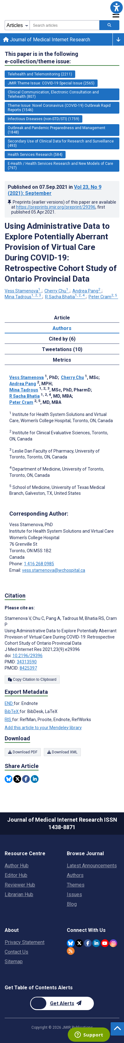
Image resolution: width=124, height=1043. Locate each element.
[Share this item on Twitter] (17, 779)
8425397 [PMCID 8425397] (28, 668)
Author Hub (17, 866)
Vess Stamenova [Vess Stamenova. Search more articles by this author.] (23, 290)
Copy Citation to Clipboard (32, 679)
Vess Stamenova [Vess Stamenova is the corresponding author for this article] (31, 524)
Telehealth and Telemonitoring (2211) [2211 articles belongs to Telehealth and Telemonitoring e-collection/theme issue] (40, 74)
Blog (72, 904)
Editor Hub (16, 875)
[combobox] (64, 25)
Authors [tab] (62, 328)
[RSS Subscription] (71, 951)
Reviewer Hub (20, 885)
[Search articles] (109, 25)
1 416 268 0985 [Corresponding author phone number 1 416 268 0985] (39, 563)
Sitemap (14, 961)
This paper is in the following (41, 58)
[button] (116, 7)
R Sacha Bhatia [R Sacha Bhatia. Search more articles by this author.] (65, 296)
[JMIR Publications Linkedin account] (96, 943)
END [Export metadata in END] (9, 703)
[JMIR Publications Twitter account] (79, 943)
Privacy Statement (24, 942)
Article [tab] (62, 318)
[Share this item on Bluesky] (8, 779)
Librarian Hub (19, 894)
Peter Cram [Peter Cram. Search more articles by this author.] (103, 296)
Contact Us (16, 952)
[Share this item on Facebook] (26, 779)
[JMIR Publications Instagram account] (113, 943)
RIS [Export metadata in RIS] (8, 719)
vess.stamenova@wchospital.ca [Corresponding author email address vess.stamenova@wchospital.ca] (53, 570)
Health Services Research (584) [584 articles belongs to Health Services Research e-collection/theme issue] (35, 154)
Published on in (54, 190)
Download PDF (22, 752)
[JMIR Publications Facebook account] (88, 943)
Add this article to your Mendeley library (43, 727)
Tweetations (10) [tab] (62, 349)
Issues (74, 894)
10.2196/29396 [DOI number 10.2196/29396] (27, 655)
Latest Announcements (92, 866)
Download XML (62, 752)
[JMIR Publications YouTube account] (105, 943)
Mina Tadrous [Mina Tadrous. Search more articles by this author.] (23, 296)
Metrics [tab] (62, 360)
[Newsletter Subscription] (62, 1003)
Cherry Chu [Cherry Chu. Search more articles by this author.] (56, 290)
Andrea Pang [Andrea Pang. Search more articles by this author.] (86, 290)
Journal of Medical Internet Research (46, 40)
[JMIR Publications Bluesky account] (71, 943)
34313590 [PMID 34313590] (27, 661)
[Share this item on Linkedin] (35, 779)
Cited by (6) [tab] (62, 339)
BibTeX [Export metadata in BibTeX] (12, 711)
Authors (75, 875)
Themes (76, 885)
